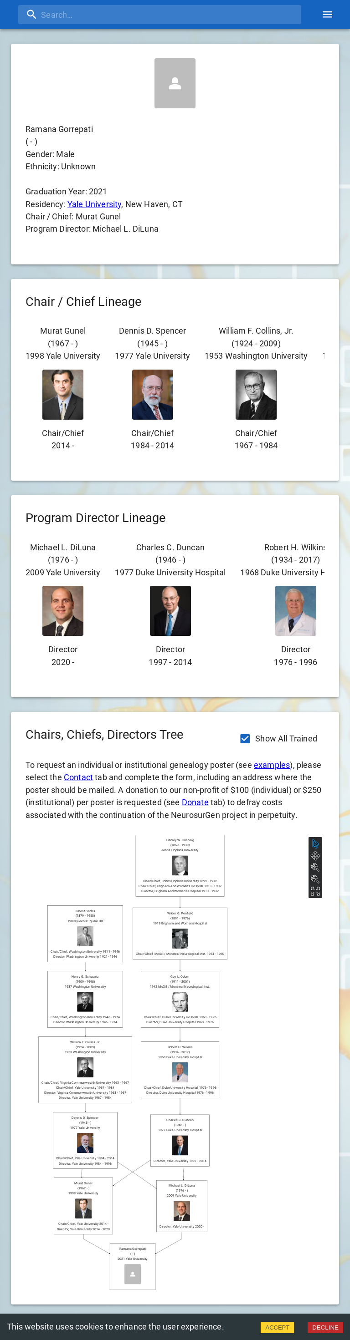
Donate (195, 802)
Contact (78, 777)
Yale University (94, 204)
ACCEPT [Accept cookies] (277, 1327)
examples (272, 765)
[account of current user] (327, 14)
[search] (159, 14)
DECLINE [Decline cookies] (325, 1327)
